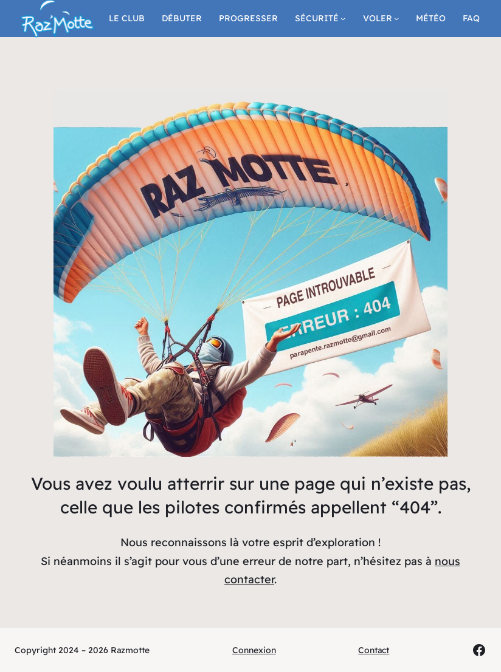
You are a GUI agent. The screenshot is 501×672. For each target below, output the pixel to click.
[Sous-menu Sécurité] (342, 18)
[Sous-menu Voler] (396, 18)
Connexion (254, 650)
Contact (373, 650)
